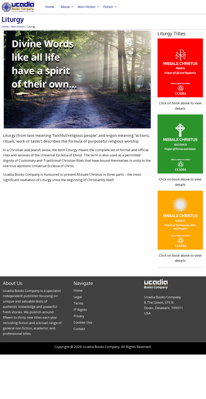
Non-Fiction (86, 7)
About (65, 7)
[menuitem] (49, 7)
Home (49, 7)
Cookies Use (83, 322)
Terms (78, 303)
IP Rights (80, 309)
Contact (79, 329)
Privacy (79, 316)
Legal (78, 297)
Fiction (108, 7)
